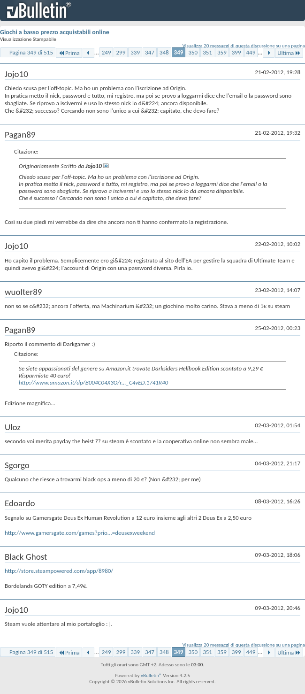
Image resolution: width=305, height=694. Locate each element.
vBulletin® (151, 675)
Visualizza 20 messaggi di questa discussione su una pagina (244, 46)
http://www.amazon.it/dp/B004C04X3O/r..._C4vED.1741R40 (93, 382)
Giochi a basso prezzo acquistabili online (54, 32)
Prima (69, 52)
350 (193, 52)
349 (178, 52)
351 (207, 52)
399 (236, 52)
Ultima (289, 52)
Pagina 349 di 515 (31, 52)
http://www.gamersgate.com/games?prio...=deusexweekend (80, 532)
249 (106, 52)
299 (120, 52)
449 (251, 52)
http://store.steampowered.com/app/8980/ (59, 570)
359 (222, 52)
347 (149, 52)
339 (135, 52)
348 (164, 52)
